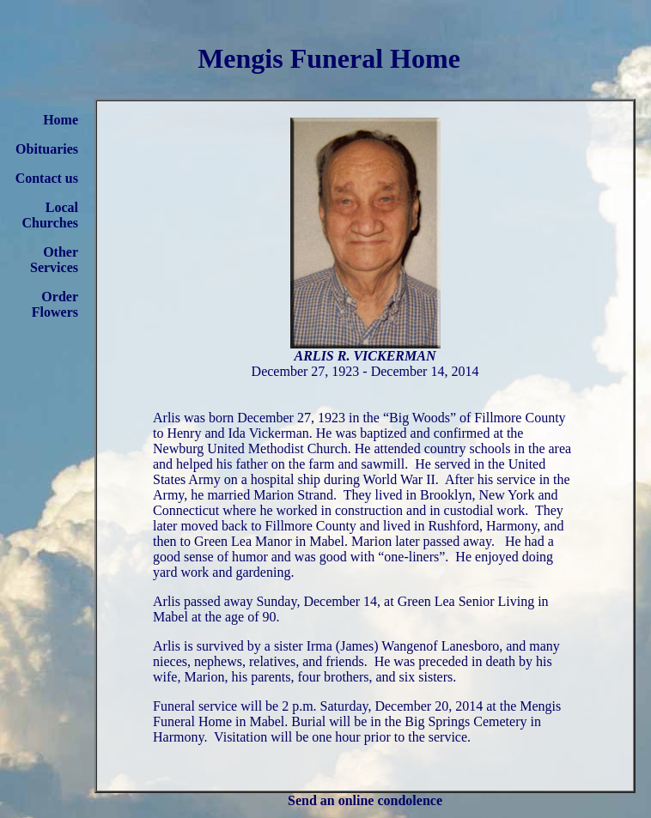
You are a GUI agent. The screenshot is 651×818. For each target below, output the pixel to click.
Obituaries (46, 149)
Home (60, 119)
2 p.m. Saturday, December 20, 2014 (382, 706)
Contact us (46, 178)
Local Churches (50, 215)
